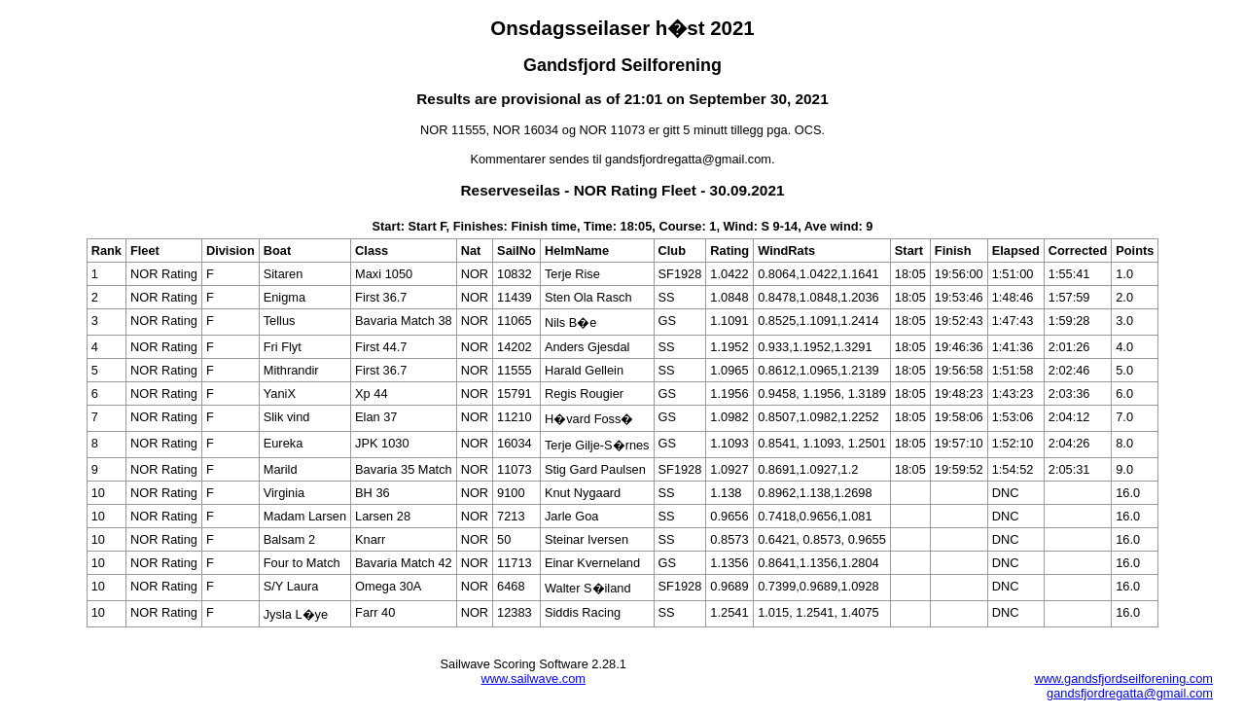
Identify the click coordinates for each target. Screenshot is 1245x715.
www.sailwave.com (533, 678)
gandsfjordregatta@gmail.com (1130, 693)
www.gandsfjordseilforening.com (1123, 678)
